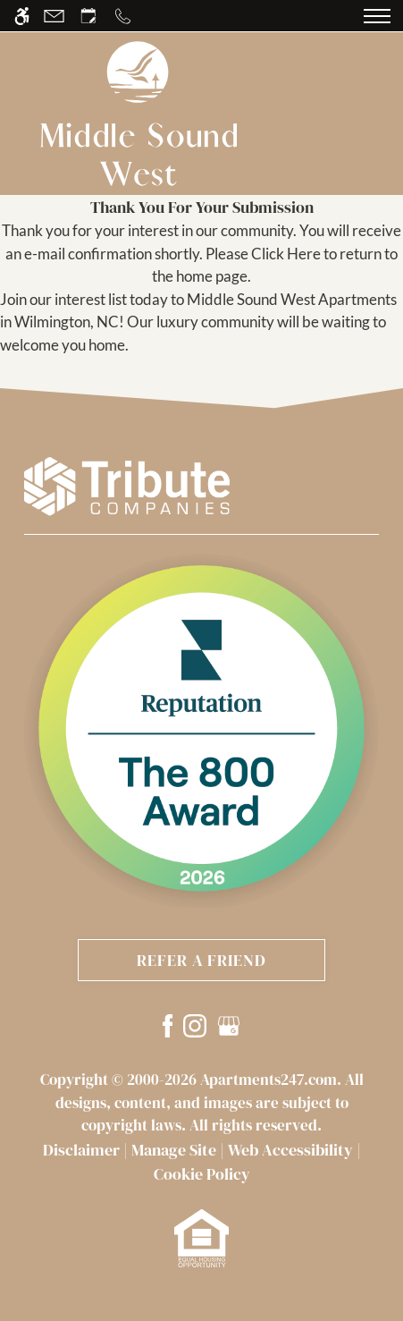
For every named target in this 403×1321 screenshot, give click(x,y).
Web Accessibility (290, 1150)
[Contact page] (54, 15)
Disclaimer (81, 1150)
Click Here (286, 253)
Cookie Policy (202, 1174)
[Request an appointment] (88, 15)
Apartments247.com (268, 1079)
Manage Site (173, 1150)
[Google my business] (228, 1024)
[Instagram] (194, 1024)
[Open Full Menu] (377, 16)
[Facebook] (168, 1024)
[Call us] (122, 15)
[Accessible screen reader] (22, 15)
